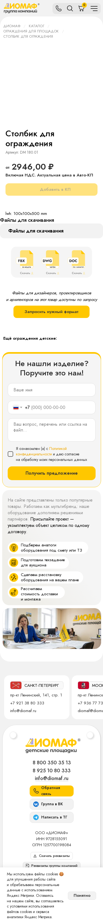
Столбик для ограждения (28, 36)
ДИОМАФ (11, 26)
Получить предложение (52, 473)
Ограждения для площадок (31, 31)
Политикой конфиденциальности (41, 451)
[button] (51, 866)
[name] (52, 390)
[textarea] (52, 430)
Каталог (36, 26)
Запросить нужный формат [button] (51, 312)
